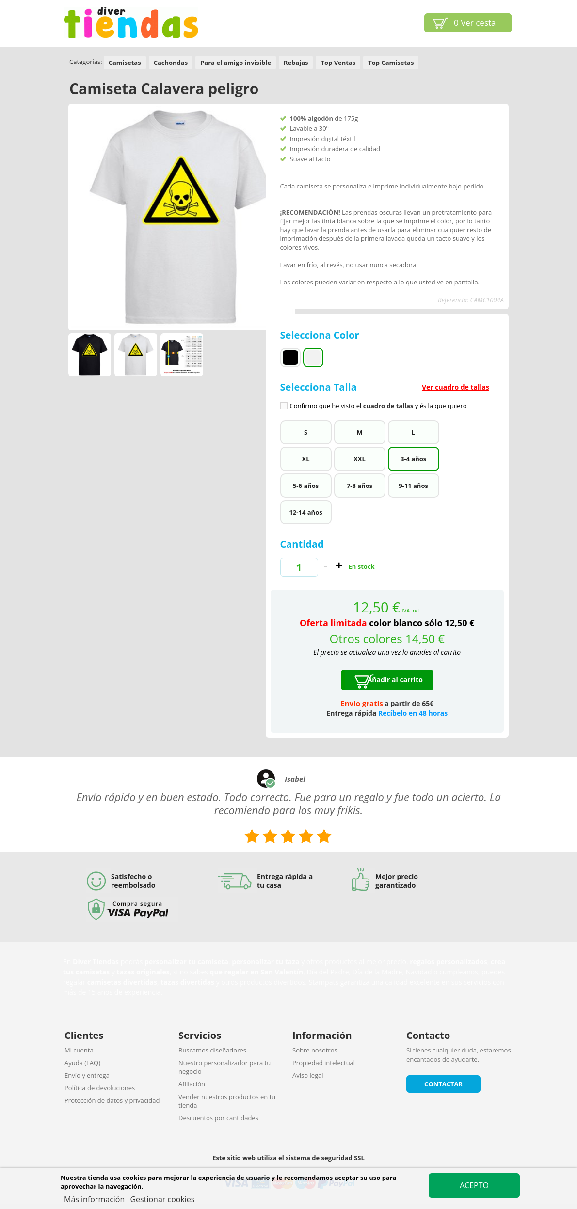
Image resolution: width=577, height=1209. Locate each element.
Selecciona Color (321, 335)
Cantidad (302, 543)
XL (306, 459)
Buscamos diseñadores (212, 1050)
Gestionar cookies (162, 1199)
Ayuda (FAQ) (82, 1062)
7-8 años (359, 485)
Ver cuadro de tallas (455, 387)
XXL (359, 459)
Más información (95, 1199)
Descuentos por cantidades (218, 1118)
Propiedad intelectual (323, 1062)
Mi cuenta (79, 1050)
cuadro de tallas (388, 405)
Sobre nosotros (314, 1050)
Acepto (474, 1185)
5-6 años (306, 485)
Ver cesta (475, 22)
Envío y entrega (87, 1075)
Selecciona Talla (387, 395)
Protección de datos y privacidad (112, 1100)
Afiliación (191, 1084)
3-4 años (413, 459)
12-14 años (305, 512)
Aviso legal (307, 1075)
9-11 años (413, 485)
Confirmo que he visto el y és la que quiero (378, 405)
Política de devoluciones (99, 1087)
